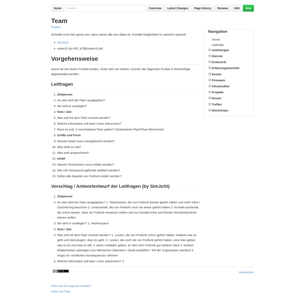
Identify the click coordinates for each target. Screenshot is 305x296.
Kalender (218, 45)
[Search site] (105, 8)
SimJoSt (62, 42)
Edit (237, 8)
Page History (202, 8)
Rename (222, 8)
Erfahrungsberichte (226, 68)
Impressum (246, 272)
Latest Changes (177, 8)
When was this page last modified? (71, 285)
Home (58, 8)
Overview (155, 8)
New (248, 8)
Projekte (56, 27)
